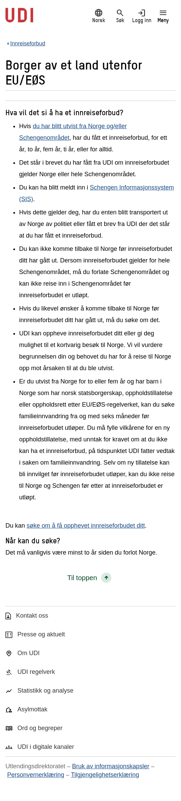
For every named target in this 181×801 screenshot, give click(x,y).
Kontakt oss (32, 615)
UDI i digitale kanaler (45, 746)
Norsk (98, 16)
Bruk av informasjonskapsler (110, 766)
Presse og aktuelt (41, 634)
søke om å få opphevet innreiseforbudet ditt (86, 525)
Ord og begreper (39, 728)
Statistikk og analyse (45, 690)
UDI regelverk (36, 671)
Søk (120, 16)
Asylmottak (32, 709)
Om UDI (28, 653)
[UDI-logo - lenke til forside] (19, 18)
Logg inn (141, 16)
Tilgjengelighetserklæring (105, 774)
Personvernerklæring (35, 774)
